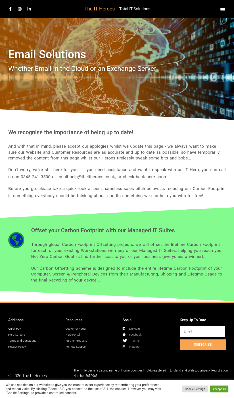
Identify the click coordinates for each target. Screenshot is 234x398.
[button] (222, 9)
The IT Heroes (99, 9)
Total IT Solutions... (136, 8)
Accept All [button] (219, 389)
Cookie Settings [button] (195, 389)
